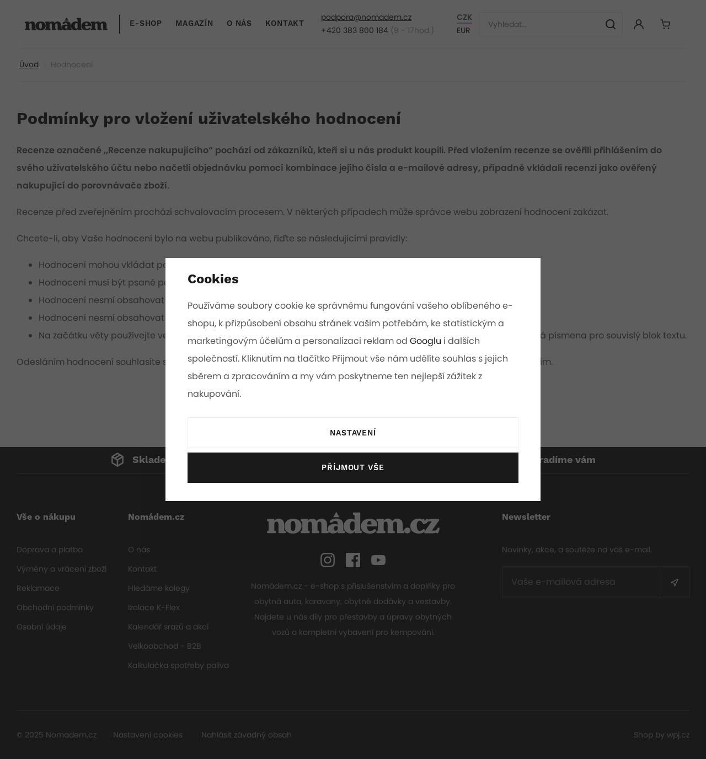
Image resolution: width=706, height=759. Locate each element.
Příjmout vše (353, 468)
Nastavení (353, 433)
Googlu (427, 341)
